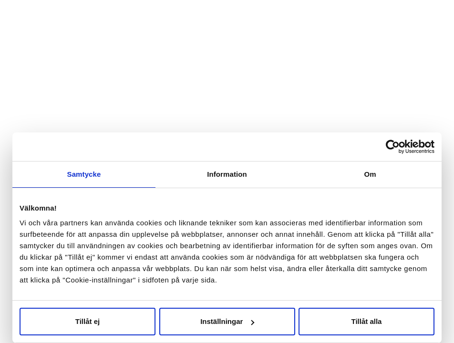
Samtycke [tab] (84, 174)
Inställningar (227, 321)
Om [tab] (370, 174)
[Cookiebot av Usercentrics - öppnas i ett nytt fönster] (392, 147)
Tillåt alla (366, 321)
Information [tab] (227, 174)
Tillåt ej (87, 321)
